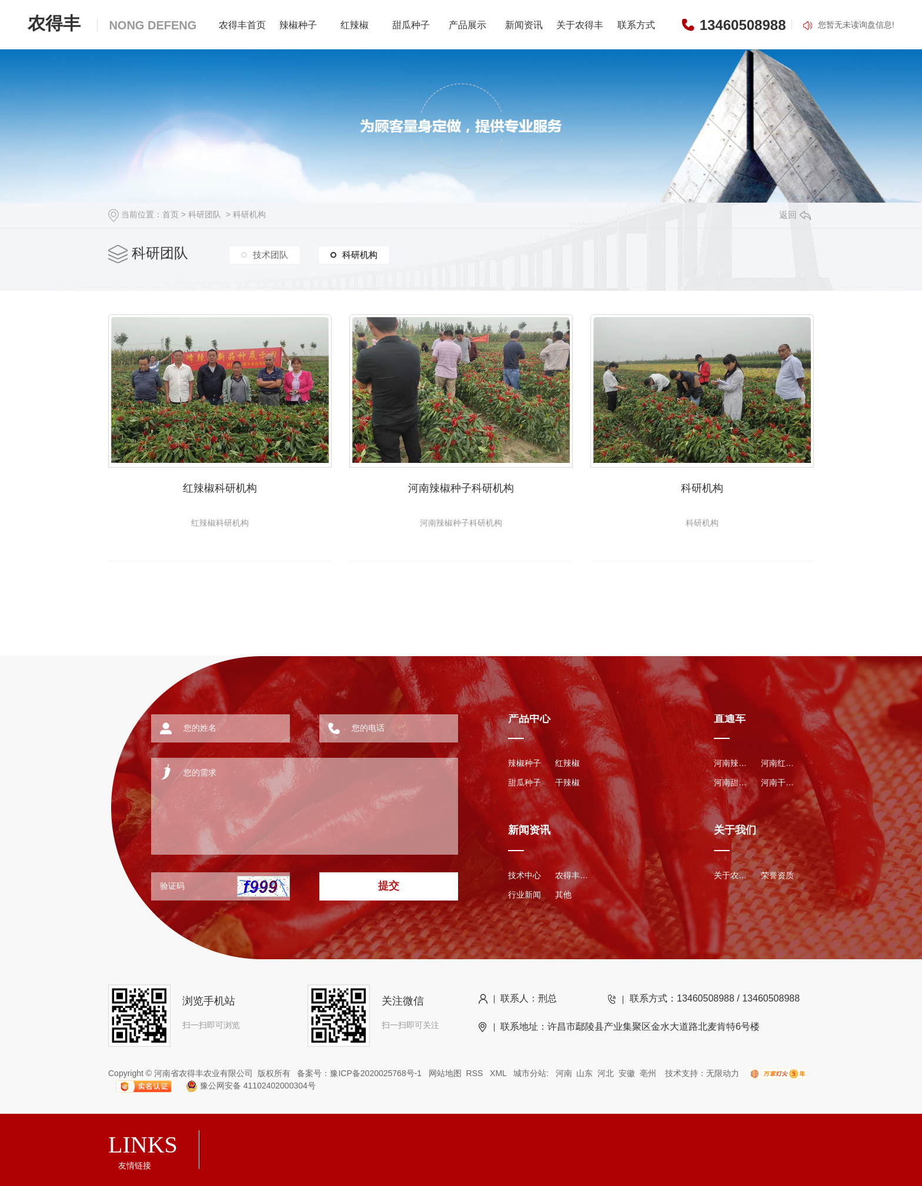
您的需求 (288, 802)
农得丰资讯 (572, 875)
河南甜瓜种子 (731, 782)
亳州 (648, 1073)
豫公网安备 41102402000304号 (245, 1085)
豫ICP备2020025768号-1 (376, 1073)
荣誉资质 (777, 875)
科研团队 (204, 214)
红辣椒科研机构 (220, 488)
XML (499, 1073)
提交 (388, 886)
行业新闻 (524, 894)
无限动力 (722, 1073)
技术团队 (270, 255)
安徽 (627, 1073)
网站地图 (445, 1073)
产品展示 (467, 25)
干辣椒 (567, 782)
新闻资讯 (524, 25)
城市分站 (529, 1073)
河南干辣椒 (778, 782)
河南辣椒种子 (731, 763)
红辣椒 (354, 25)
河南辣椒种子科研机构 (461, 488)
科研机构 (249, 214)
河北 (605, 1073)
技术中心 (524, 875)
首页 (170, 214)
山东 (584, 1073)
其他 (563, 894)
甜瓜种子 (411, 25)
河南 (564, 1073)
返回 (795, 215)
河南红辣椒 (778, 763)
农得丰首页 (242, 25)
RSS (476, 1073)
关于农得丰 (579, 25)
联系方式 (636, 25)
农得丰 (112, 23)
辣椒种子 (298, 25)
